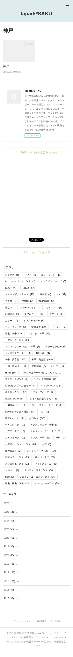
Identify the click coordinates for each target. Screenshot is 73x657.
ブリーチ (56, 319)
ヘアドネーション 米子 (20, 449)
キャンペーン (51, 390)
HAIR (10, 377)
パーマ (57, 371)
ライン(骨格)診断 (45, 384)
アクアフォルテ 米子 (44, 429)
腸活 (9, 312)
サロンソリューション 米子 (22, 351)
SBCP (11, 292)
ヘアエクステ (15, 429)
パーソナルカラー (47, 488)
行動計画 (12, 319)
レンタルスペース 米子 (20, 286)
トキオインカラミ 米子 (45, 436)
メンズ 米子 (40, 442)
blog (9, 482)
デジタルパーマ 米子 (41, 455)
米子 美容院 (15, 364)
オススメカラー (16, 397)
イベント (59, 332)
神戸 (60, 442)
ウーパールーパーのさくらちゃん (41, 377)
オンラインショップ (37, 257)
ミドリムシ (54, 312)
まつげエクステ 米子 (38, 475)
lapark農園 (46, 306)
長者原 (45, 299)
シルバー (12, 475)
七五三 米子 (15, 436)
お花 (46, 449)
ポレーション (50, 279)
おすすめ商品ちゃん (43, 403)
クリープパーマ (43, 397)
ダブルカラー (34, 319)
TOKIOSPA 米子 (15, 371)
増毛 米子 (13, 338)
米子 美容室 (42, 364)
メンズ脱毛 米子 (17, 468)
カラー (11, 325)
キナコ (11, 306)
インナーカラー (33, 325)
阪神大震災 (13, 455)
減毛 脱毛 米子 (17, 488)
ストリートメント (16, 384)
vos (61, 299)
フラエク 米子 (39, 338)
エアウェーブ (15, 442)
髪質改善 (38, 332)
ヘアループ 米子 (17, 345)
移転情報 (43, 358)
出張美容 (12, 279)
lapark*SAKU (36, 13)
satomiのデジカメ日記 (20, 416)
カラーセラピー (55, 351)
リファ (30, 279)
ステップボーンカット (19, 299)
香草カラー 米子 (17, 462)
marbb (27, 306)
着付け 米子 (45, 462)
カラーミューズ (15, 332)
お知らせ (37, 423)
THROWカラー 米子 (19, 410)
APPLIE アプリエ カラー (20, 390)
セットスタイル (46, 468)
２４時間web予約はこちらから (36, 157)
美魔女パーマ (14, 423)
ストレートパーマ (50, 410)
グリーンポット (30, 312)
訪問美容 (39, 371)
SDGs (28, 292)
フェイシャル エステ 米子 (37, 482)
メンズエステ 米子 (18, 358)
